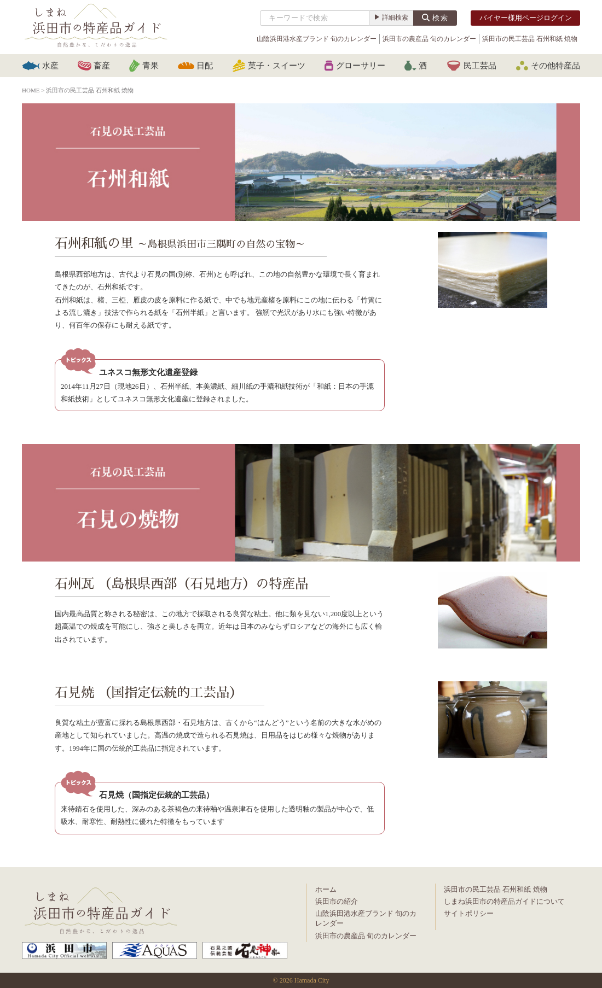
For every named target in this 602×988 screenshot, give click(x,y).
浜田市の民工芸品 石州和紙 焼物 (529, 39)
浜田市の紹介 (336, 901)
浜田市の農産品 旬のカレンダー (429, 39)
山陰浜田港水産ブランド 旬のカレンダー (317, 39)
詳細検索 (395, 17)
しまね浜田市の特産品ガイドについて (504, 901)
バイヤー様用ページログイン (525, 18)
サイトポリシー (469, 913)
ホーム (326, 889)
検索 (440, 18)
